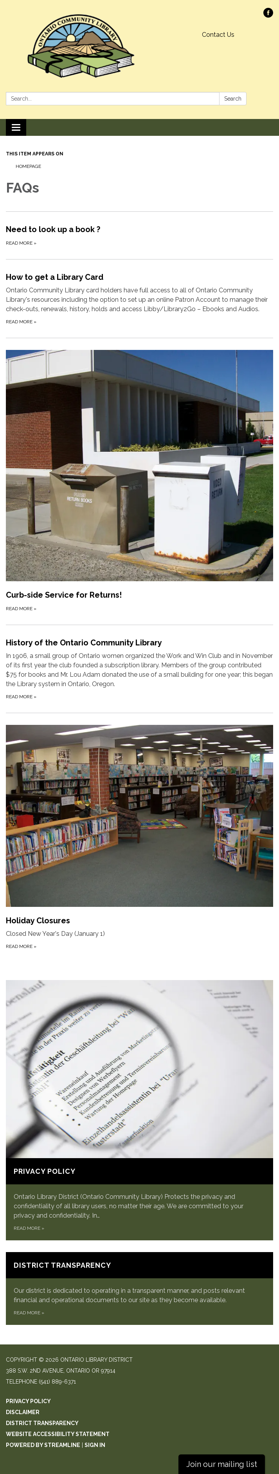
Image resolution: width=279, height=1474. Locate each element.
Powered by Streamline (43, 1445)
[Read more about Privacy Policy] (139, 1110)
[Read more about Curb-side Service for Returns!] (139, 481)
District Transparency (42, 1423)
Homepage (28, 166)
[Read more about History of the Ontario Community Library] (139, 669)
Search (232, 99)
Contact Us (218, 34)
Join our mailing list (221, 1464)
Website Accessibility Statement (58, 1434)
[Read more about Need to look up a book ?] (139, 235)
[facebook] (268, 15)
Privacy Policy (28, 1401)
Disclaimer (23, 1412)
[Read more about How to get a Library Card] (139, 298)
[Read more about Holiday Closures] (139, 837)
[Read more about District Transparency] (139, 1288)
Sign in (95, 1445)
